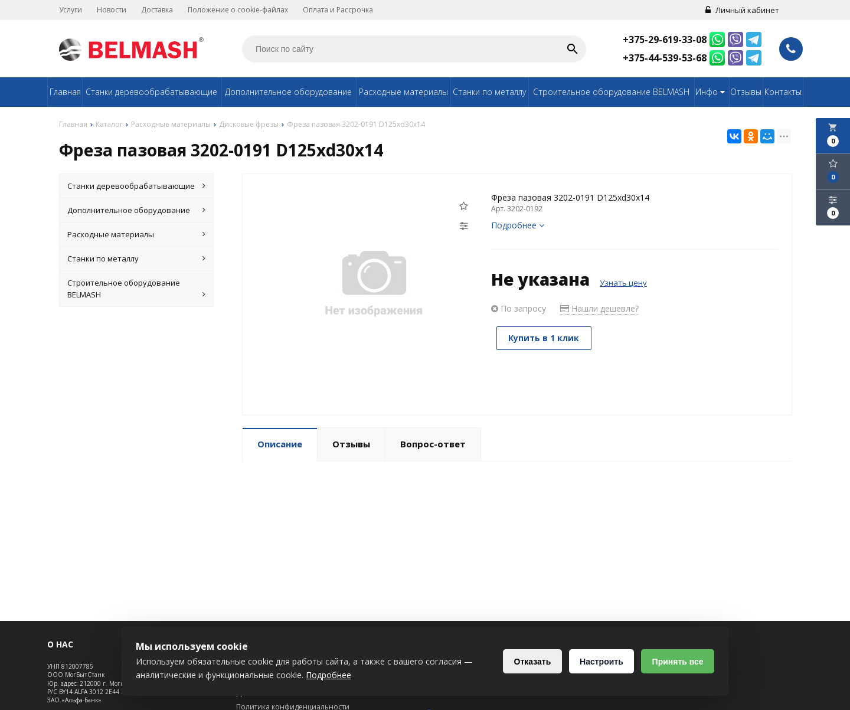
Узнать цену (623, 282)
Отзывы (745, 91)
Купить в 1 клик (544, 337)
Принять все (677, 661)
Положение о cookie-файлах (238, 10)
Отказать (531, 661)
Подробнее (517, 225)
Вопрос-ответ (433, 444)
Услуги (70, 10)
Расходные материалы (403, 91)
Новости (111, 10)
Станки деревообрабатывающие (151, 91)
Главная (65, 91)
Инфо (711, 91)
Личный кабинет (742, 10)
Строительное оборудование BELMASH (611, 91)
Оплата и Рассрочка (338, 10)
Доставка (157, 10)
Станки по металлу (489, 91)
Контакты (783, 91)
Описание (279, 444)
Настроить (600, 661)
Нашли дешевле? (599, 308)
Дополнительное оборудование (288, 91)
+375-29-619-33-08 (665, 39)
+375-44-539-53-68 (665, 57)
